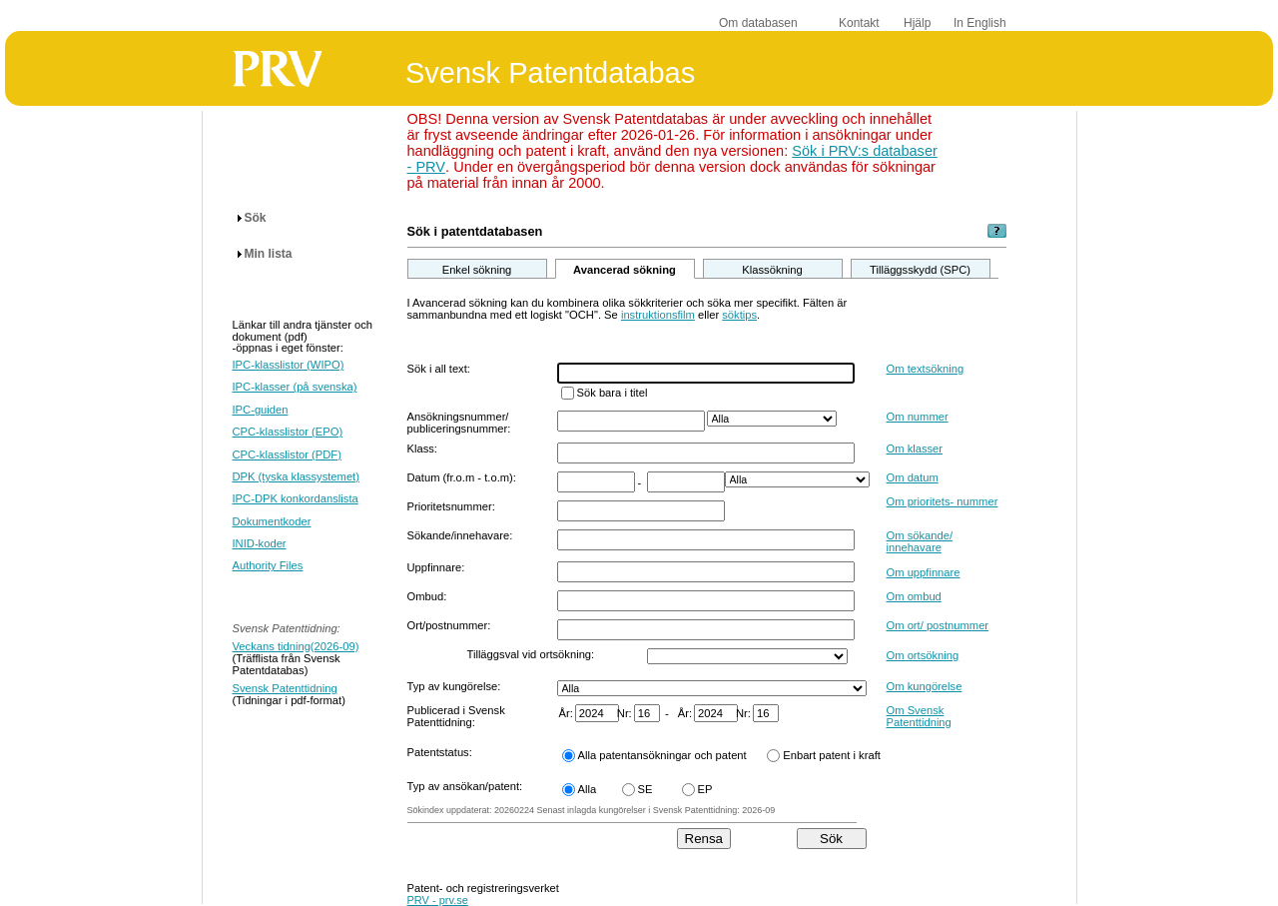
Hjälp (917, 23)
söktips (739, 315)
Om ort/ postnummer (938, 625)
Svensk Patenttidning (285, 688)
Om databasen (758, 23)
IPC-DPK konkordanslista (295, 498)
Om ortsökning (923, 655)
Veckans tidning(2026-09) (296, 646)
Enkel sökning (477, 270)
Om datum (913, 477)
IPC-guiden (261, 410)
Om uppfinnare (923, 572)
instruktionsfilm (658, 315)
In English (980, 23)
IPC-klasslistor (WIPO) (288, 365)
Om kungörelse (924, 686)
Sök (256, 218)
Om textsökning (925, 369)
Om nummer (918, 417)
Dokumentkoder (272, 521)
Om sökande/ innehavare (920, 541)
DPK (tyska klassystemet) (296, 476)
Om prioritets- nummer (942, 501)
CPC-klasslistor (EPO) (288, 432)
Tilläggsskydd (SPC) (920, 270)
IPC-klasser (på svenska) (295, 387)
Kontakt (859, 23)
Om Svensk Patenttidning (919, 716)
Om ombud (914, 596)
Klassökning (772, 270)
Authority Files (268, 565)
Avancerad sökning (624, 270)
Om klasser (915, 448)
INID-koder (260, 543)
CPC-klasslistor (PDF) (287, 454)
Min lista (269, 254)
